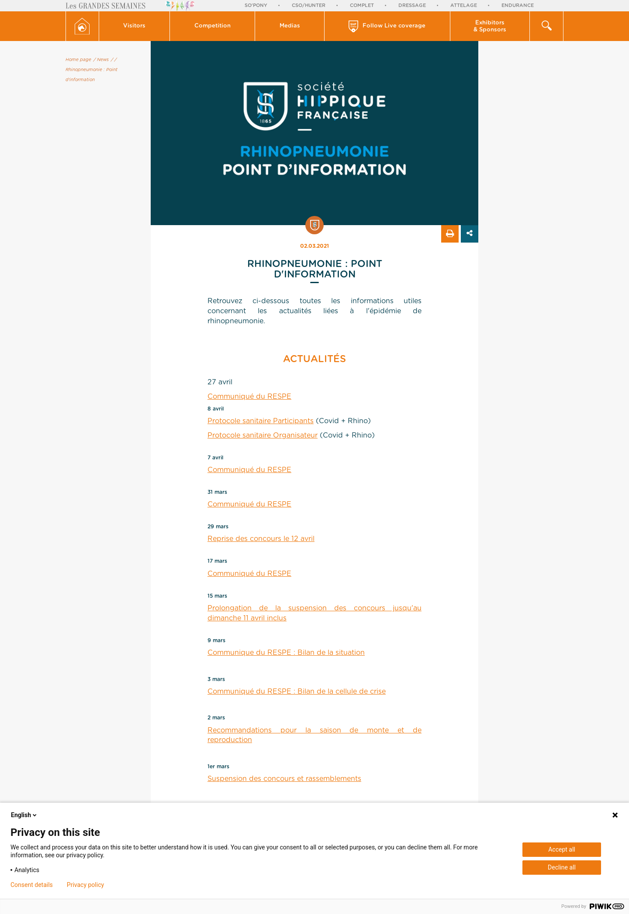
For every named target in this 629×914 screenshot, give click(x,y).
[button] (134, 26)
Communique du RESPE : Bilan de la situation (286, 652)
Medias (290, 26)
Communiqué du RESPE (249, 396)
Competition (212, 26)
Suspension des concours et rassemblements (284, 778)
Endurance (517, 5)
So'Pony (256, 5)
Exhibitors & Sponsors (489, 26)
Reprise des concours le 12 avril (260, 538)
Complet (362, 5)
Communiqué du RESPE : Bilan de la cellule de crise (296, 691)
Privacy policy (85, 884)
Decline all (562, 867)
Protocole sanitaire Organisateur (262, 435)
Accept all (561, 849)
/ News (101, 60)
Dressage (412, 5)
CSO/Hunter (308, 5)
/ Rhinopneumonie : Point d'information (92, 70)
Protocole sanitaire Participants (260, 421)
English (24, 814)
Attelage (463, 5)
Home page (78, 60)
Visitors (134, 26)
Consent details (31, 884)
